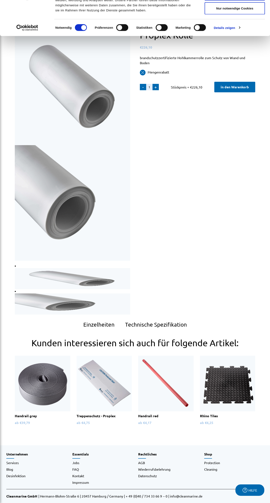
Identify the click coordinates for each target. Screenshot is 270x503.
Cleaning (210, 469)
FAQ (75, 469)
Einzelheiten (99, 324)
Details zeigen (224, 58)
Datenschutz (147, 476)
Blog (9, 469)
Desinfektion (16, 476)
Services (12, 463)
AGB (141, 463)
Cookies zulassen (234, 11)
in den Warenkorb (235, 87)
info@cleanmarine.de (186, 496)
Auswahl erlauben (234, 25)
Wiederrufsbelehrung (154, 469)
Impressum (80, 482)
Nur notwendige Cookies (234, 39)
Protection (212, 463)
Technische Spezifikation (156, 324)
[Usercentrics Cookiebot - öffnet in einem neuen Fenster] (27, 58)
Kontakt (78, 476)
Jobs (75, 463)
